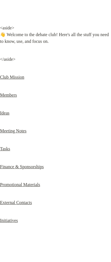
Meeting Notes (13, 130)
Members (8, 95)
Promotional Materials (20, 184)
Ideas (5, 113)
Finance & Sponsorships (22, 166)
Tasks (5, 148)
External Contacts (16, 202)
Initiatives (9, 220)
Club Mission (12, 77)
